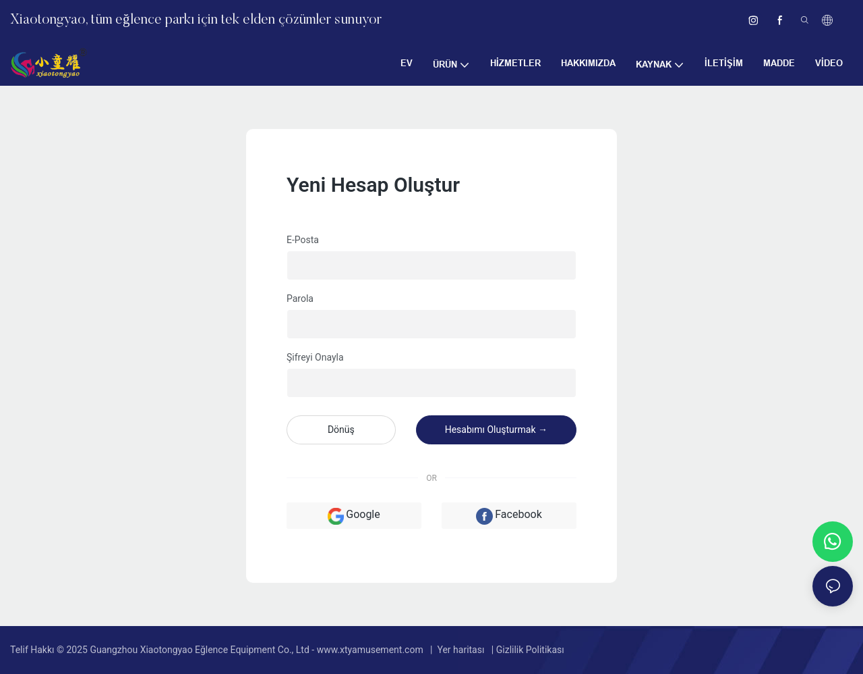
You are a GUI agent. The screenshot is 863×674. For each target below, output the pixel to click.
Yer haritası (461, 649)
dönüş (341, 429)
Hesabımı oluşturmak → (496, 429)
